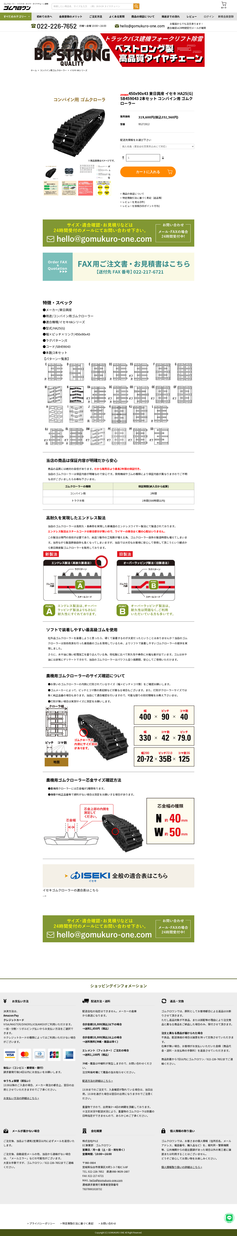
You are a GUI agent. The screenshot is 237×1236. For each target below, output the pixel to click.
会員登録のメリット (70, 16)
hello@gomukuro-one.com (142, 26)
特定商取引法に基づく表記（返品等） (142, 198)
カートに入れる (148, 172)
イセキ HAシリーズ (78, 70)
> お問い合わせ (107, 1223)
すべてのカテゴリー (14, 16)
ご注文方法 (95, 16)
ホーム (34, 70)
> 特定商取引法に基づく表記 (76, 1223)
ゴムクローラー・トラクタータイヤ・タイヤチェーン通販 (25, 4)
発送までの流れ (171, 16)
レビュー (192, 16)
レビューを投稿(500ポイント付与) (141, 206)
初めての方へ (44, 16)
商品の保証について (143, 16)
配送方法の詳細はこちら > (97, 1081)
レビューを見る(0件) (133, 202)
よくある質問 (117, 16)
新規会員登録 (226, 16)
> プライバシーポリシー (41, 1223)
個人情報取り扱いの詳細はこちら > (181, 1167)
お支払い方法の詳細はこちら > (21, 1098)
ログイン (209, 16)
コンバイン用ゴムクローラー (53, 70)
